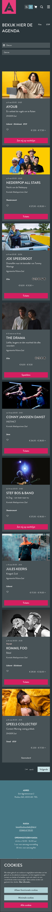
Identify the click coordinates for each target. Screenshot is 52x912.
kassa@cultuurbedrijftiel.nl (26, 826)
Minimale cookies (26, 897)
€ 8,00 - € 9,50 (26, 285)
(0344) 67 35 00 (26, 830)
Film (40, 24)
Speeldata (26, 374)
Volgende (44, 769)
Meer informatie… (25, 882)
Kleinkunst (18, 124)
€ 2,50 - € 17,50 (38, 130)
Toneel (8, 742)
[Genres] (26, 52)
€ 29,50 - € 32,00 (37, 672)
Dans (8, 434)
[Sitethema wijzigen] (29, 7)
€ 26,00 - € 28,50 (37, 441)
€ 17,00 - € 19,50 (38, 593)
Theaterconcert (11, 200)
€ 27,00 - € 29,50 (37, 206)
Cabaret (9, 124)
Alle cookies (26, 905)
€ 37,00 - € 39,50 (37, 517)
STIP (48, 24)
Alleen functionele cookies (26, 890)
